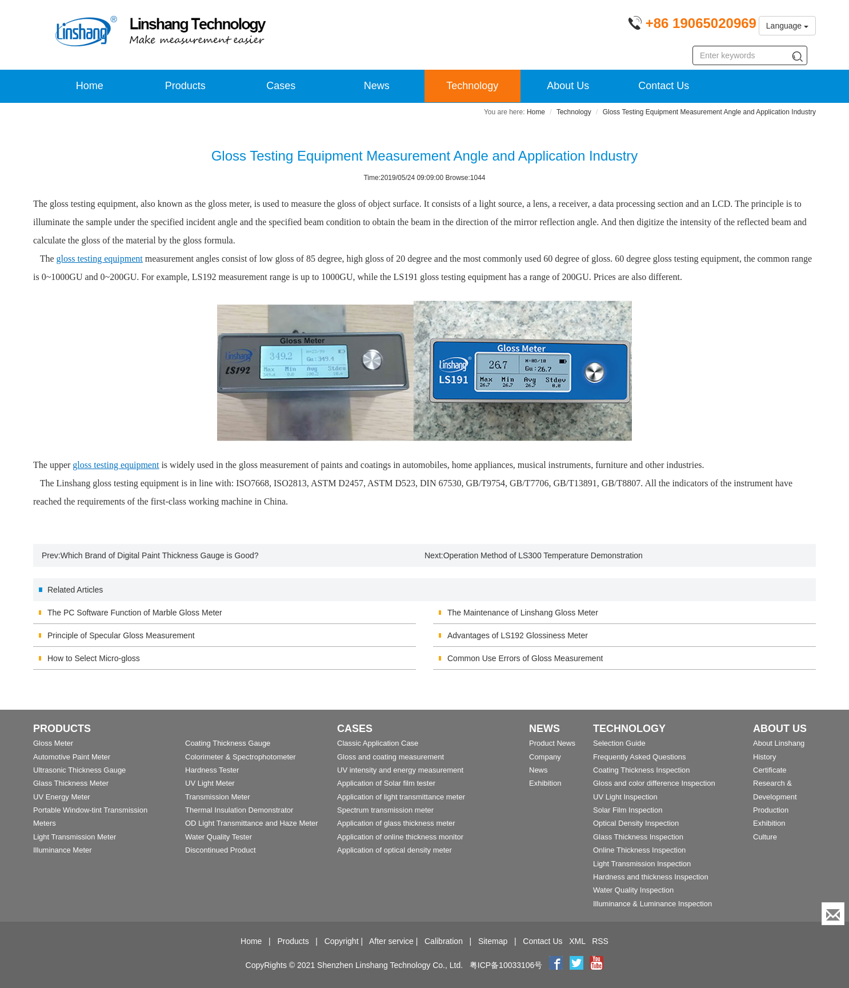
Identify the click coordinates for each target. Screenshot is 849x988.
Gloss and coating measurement (390, 757)
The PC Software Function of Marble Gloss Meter (134, 612)
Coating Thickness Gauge (227, 743)
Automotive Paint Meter (71, 757)
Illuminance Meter (62, 850)
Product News (552, 743)
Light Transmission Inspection (642, 863)
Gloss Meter (53, 743)
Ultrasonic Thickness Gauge (79, 770)
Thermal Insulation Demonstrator (239, 810)
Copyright (342, 941)
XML (577, 941)
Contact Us (663, 85)
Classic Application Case (377, 743)
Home (89, 85)
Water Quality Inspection (633, 890)
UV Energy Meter (61, 797)
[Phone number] (692, 25)
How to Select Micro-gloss (93, 658)
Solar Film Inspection (627, 810)
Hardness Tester (212, 770)
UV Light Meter (210, 783)
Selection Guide (619, 743)
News (377, 85)
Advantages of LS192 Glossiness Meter (517, 635)
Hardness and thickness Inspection (650, 877)
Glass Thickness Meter (71, 783)
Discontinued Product (220, 850)
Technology (472, 85)
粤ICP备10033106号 (506, 965)
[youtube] (596, 965)
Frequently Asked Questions (639, 757)
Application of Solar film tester (386, 783)
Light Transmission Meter (74, 837)
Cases (280, 85)
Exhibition (545, 783)
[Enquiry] (833, 913)
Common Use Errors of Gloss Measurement (525, 658)
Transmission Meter (217, 797)
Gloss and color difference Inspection (654, 783)
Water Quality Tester (218, 837)
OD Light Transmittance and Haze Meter (251, 823)
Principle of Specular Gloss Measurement (121, 635)
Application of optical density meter (394, 850)
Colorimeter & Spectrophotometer (240, 757)
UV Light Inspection (625, 797)
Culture (765, 837)
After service (391, 941)
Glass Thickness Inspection (638, 837)
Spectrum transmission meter (385, 810)
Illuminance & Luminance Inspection (652, 903)
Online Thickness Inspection (639, 850)
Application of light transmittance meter (401, 797)
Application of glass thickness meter (396, 823)
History (764, 757)
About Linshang (778, 743)
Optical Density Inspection (636, 823)
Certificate (770, 770)
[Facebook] (556, 965)
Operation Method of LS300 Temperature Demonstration (543, 555)
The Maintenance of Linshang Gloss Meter (522, 612)
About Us (568, 85)
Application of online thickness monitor (400, 837)
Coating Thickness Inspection (641, 770)
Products (185, 85)
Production (770, 810)
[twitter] (578, 965)
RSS (600, 941)
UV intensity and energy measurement (400, 770)
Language (787, 25)
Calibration (443, 941)
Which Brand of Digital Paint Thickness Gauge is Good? (160, 555)
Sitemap (492, 941)
